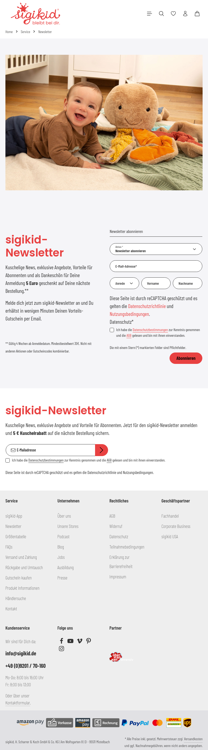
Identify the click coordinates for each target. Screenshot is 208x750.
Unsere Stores (67, 526)
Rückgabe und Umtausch (24, 567)
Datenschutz (118, 536)
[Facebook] (61, 642)
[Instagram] (61, 649)
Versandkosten (193, 738)
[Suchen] (161, 13)
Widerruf (115, 526)
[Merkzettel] (173, 13)
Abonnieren (186, 358)
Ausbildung (65, 567)
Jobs (61, 557)
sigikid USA (169, 536)
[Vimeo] (80, 642)
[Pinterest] (89, 642)
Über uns (64, 515)
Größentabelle (15, 536)
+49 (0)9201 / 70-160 (25, 665)
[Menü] (149, 13)
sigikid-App (13, 515)
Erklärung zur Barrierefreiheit (120, 561)
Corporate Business (175, 526)
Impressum (117, 576)
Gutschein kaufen (18, 577)
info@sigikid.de (20, 653)
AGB (128, 335)
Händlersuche (15, 598)
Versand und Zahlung (21, 557)
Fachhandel (170, 515)
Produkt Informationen (22, 588)
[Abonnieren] (101, 450)
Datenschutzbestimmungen (150, 329)
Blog (60, 546)
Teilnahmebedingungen (126, 546)
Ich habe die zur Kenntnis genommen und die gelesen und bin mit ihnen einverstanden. (158, 332)
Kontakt (11, 608)
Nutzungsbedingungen (129, 314)
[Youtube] (70, 642)
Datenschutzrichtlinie (147, 306)
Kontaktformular (17, 702)
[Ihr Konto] (185, 13)
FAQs (8, 546)
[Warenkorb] (197, 13)
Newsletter (13, 526)
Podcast (63, 536)
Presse (62, 577)
